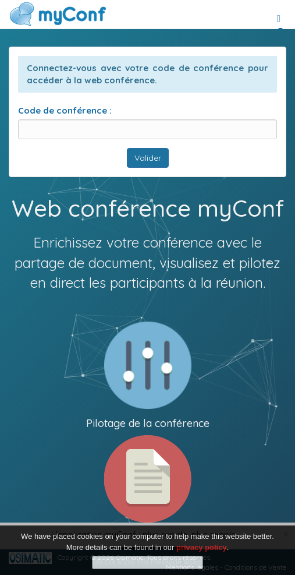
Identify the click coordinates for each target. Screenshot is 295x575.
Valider (147, 158)
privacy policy (201, 547)
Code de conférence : (65, 110)
